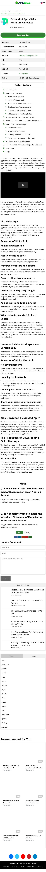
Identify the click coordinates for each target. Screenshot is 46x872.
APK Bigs (13, 27)
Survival (4, 730)
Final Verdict (10, 148)
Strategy (4, 726)
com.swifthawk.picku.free (28, 55)
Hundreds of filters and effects (19, 103)
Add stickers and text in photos (20, 114)
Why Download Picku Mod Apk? (18, 141)
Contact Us (40, 869)
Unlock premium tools (16, 131)
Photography (16, 11)
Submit (5, 582)
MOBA (3, 697)
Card (3, 680)
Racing (3, 709)
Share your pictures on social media (21, 138)
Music (3, 701)
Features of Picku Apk (14, 93)
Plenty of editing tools (16, 100)
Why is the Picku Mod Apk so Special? (20, 117)
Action (13, 619)
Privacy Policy (31, 869)
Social (12, 630)
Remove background (16, 97)
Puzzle (3, 705)
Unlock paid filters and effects (19, 134)
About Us (6, 869)
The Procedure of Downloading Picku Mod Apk (24, 145)
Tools (12, 598)
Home (4, 11)
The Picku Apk (11, 90)
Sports (3, 722)
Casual (3, 684)
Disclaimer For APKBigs (17, 869)
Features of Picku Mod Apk (16, 124)
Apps (9, 11)
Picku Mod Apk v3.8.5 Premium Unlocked (13, 14)
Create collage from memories (19, 107)
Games (11, 659)
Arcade (4, 672)
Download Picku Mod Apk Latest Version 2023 (23, 121)
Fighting (4, 688)
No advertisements (15, 127)
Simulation (14, 608)
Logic (3, 693)
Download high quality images (19, 110)
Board (3, 676)
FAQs (7, 152)
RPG (2, 713)
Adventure (5, 667)
